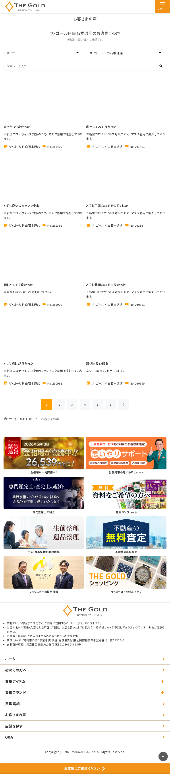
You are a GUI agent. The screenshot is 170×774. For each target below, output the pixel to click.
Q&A (9, 737)
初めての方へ (16, 670)
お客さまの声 (15, 714)
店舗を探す (14, 726)
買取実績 (12, 703)
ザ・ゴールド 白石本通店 (24, 146)
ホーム (10, 658)
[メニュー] (162, 6)
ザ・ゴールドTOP (20, 419)
